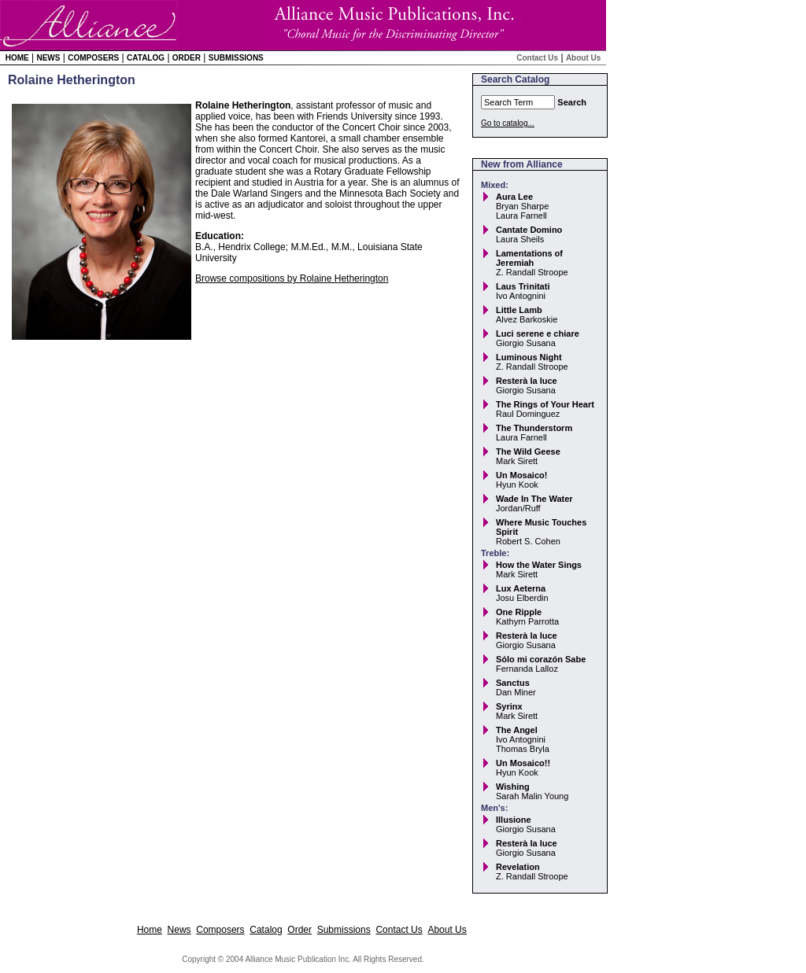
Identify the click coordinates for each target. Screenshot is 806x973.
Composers (93, 57)
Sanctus (513, 682)
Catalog (146, 57)
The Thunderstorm (534, 428)
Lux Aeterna (520, 588)
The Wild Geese (528, 451)
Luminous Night (529, 357)
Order (186, 57)
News (48, 57)
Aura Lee (514, 196)
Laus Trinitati (522, 286)
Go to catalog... (507, 123)
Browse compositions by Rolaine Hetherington (291, 278)
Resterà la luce (526, 380)
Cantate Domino (529, 229)
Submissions (236, 57)
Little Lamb (519, 310)
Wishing (513, 786)
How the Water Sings (539, 564)
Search (571, 102)
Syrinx (509, 706)
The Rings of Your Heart (545, 404)
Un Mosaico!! (523, 763)
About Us (583, 57)
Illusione (513, 819)
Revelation (518, 867)
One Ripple (519, 612)
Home (17, 57)
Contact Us (537, 57)
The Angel (517, 730)
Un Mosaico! (521, 475)
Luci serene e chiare (537, 333)
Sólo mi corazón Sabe (541, 659)
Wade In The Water (534, 498)
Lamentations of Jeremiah (529, 258)
